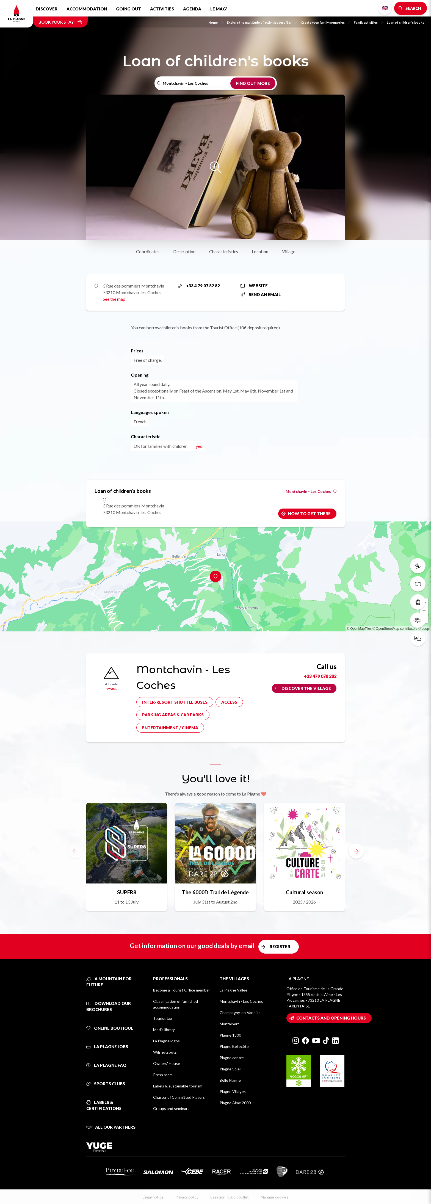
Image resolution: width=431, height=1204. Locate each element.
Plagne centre (232, 1057)
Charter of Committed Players (179, 1097)
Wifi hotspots (165, 1052)
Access (229, 702)
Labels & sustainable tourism (177, 1086)
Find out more (253, 83)
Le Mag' (218, 8)
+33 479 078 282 (320, 676)
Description (184, 251)
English (385, 8)
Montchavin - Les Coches (311, 491)
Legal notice (153, 1197)
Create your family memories (325, 22)
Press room (163, 1074)
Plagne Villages (233, 1091)
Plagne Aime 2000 (235, 1102)
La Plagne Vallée (233, 990)
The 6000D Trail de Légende (215, 892)
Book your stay (60, 22)
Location (260, 251)
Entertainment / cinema (170, 727)
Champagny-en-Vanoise (240, 1012)
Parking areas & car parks (173, 714)
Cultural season (304, 892)
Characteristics (223, 251)
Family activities (368, 22)
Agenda (192, 8)
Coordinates (147, 251)
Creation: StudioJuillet (229, 1197)
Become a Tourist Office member (181, 990)
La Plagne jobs (107, 1046)
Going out (128, 8)
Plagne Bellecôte (234, 1046)
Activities (162, 8)
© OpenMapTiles (359, 629)
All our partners (111, 1127)
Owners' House (166, 1063)
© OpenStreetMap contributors (394, 629)
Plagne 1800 (230, 1035)
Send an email (261, 294)
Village (288, 251)
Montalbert (229, 1023)
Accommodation (87, 8)
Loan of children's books (405, 22)
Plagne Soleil (230, 1069)
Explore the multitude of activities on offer (262, 22)
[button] (356, 851)
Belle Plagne (230, 1080)
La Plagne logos (166, 1041)
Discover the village (306, 688)
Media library (164, 1029)
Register (280, 946)
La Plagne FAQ (106, 1065)
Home (215, 22)
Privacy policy (186, 1197)
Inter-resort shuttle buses (175, 702)
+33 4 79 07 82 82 (199, 285)
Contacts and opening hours (331, 1017)
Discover (46, 8)
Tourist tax (162, 1018)
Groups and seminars (171, 1108)
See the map (114, 299)
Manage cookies (274, 1197)
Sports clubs (105, 1083)
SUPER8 (126, 892)
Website (254, 285)
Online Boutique (109, 1028)
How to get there (309, 513)
